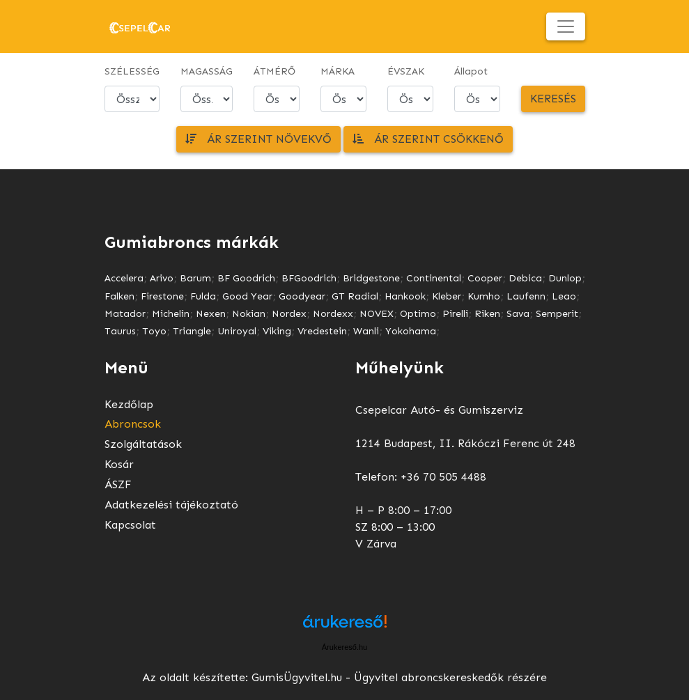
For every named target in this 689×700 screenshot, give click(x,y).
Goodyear (302, 296)
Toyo (154, 331)
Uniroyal (236, 331)
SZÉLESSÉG (132, 71)
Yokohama (410, 331)
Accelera (124, 278)
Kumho (483, 296)
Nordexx (333, 314)
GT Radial (355, 296)
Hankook (405, 296)
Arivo (161, 278)
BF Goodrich (246, 278)
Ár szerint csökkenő (428, 139)
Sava (517, 314)
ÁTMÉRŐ (274, 71)
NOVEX (376, 314)
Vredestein (322, 331)
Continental (433, 278)
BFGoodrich (308, 278)
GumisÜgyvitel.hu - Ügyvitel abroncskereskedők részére (399, 677)
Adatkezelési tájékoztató (171, 504)
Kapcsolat (130, 524)
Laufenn (525, 296)
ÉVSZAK (405, 71)
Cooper (484, 278)
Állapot (471, 71)
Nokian (248, 314)
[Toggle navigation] (565, 26)
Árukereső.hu (344, 647)
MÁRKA (337, 71)
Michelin (170, 314)
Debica (525, 278)
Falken (119, 296)
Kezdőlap (128, 404)
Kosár (119, 464)
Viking (277, 331)
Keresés (553, 98)
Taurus (120, 331)
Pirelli (455, 314)
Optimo (418, 314)
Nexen (211, 314)
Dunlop (565, 278)
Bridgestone (371, 278)
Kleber (446, 296)
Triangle (192, 331)
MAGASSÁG (206, 71)
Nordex (289, 314)
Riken (487, 314)
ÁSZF (118, 484)
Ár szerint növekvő (258, 139)
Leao (564, 296)
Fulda (203, 296)
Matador (125, 314)
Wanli (366, 331)
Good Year (247, 296)
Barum (195, 278)
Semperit (557, 314)
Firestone (162, 296)
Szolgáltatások (143, 444)
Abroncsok (132, 423)
